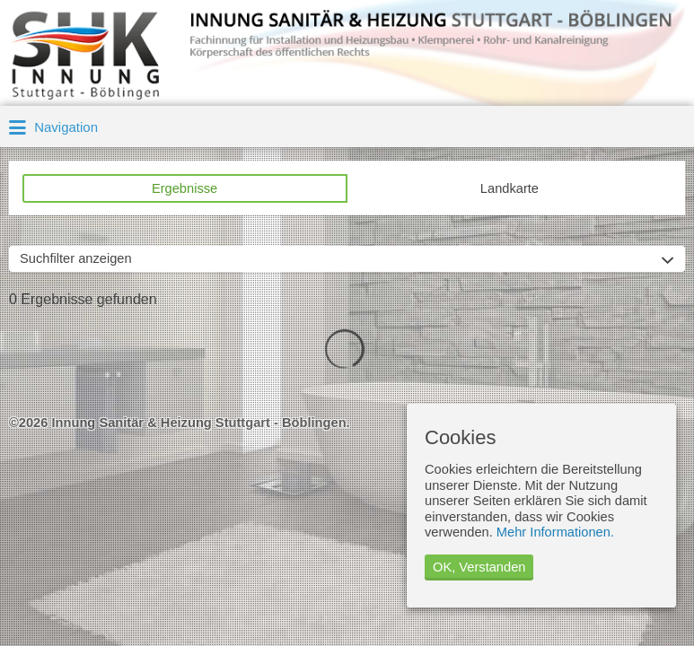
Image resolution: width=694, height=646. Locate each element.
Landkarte (509, 188)
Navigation (53, 128)
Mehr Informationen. (555, 532)
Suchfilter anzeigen (76, 258)
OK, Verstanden (479, 567)
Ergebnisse (184, 188)
